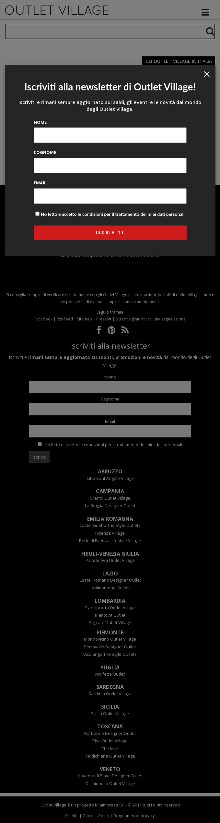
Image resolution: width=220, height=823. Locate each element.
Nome (40, 122)
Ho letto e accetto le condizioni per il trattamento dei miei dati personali (113, 214)
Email (40, 183)
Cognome (45, 152)
